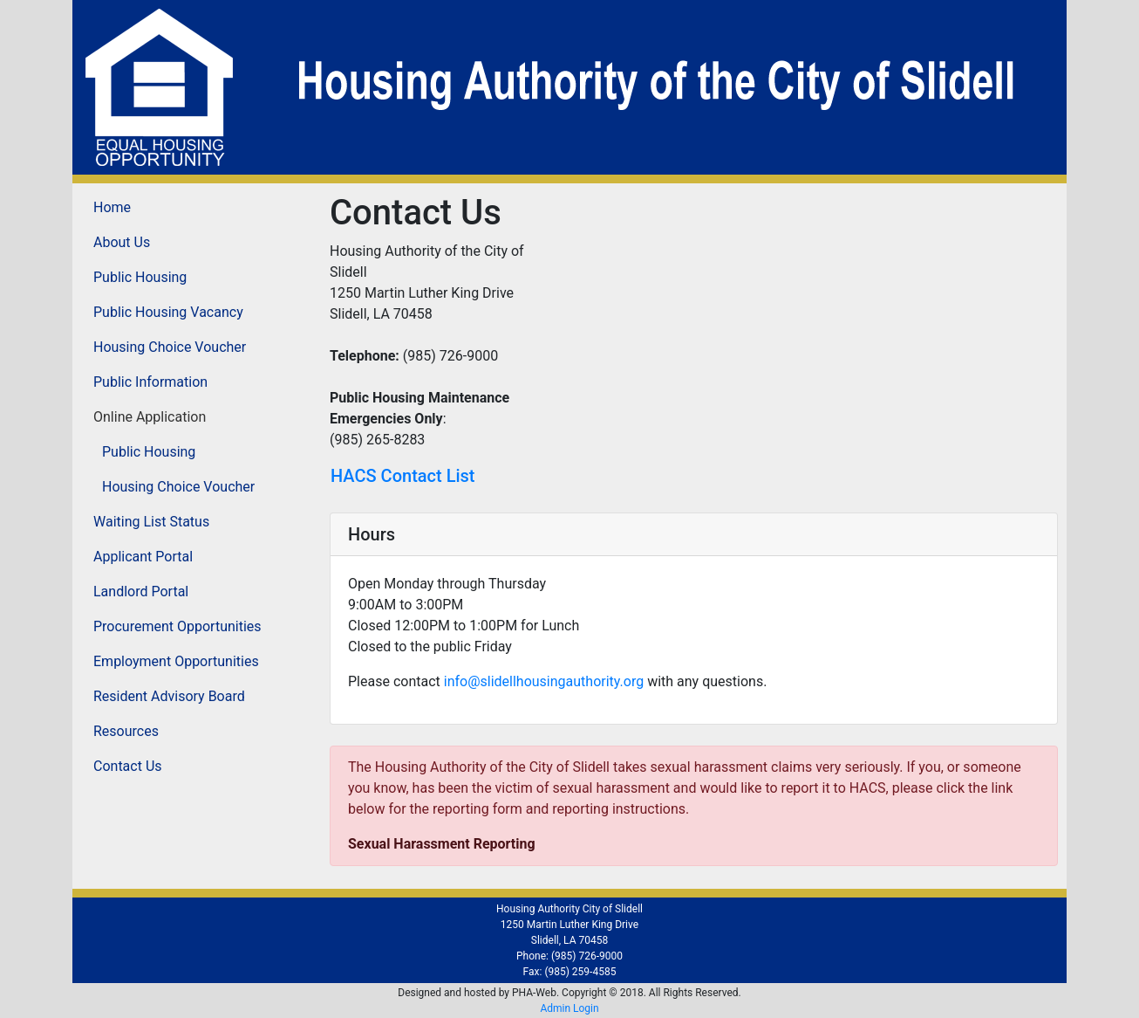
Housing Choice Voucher (169, 347)
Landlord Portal (140, 591)
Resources (126, 731)
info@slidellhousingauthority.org (544, 681)
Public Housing (140, 277)
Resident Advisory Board (169, 696)
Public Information (150, 382)
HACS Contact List (403, 475)
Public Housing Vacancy (168, 312)
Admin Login (569, 1008)
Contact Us (127, 766)
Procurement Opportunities (177, 626)
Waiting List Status (151, 521)
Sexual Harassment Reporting (441, 844)
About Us (121, 242)
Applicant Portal (143, 556)
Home (112, 207)
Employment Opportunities (176, 661)
